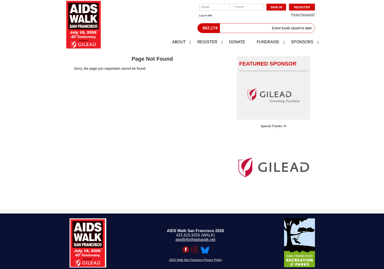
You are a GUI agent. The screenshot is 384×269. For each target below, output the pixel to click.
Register (207, 42)
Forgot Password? (303, 14)
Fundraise (268, 42)
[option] (273, 166)
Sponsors (302, 42)
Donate (237, 42)
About (179, 42)
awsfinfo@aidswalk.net (196, 239)
